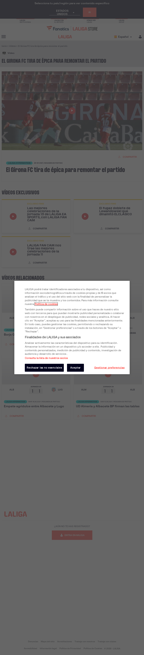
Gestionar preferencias (109, 367)
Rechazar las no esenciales (44, 367)
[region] (71, 327)
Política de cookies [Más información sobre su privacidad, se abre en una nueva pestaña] (46, 304)
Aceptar (75, 367)
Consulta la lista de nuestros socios (46, 358)
